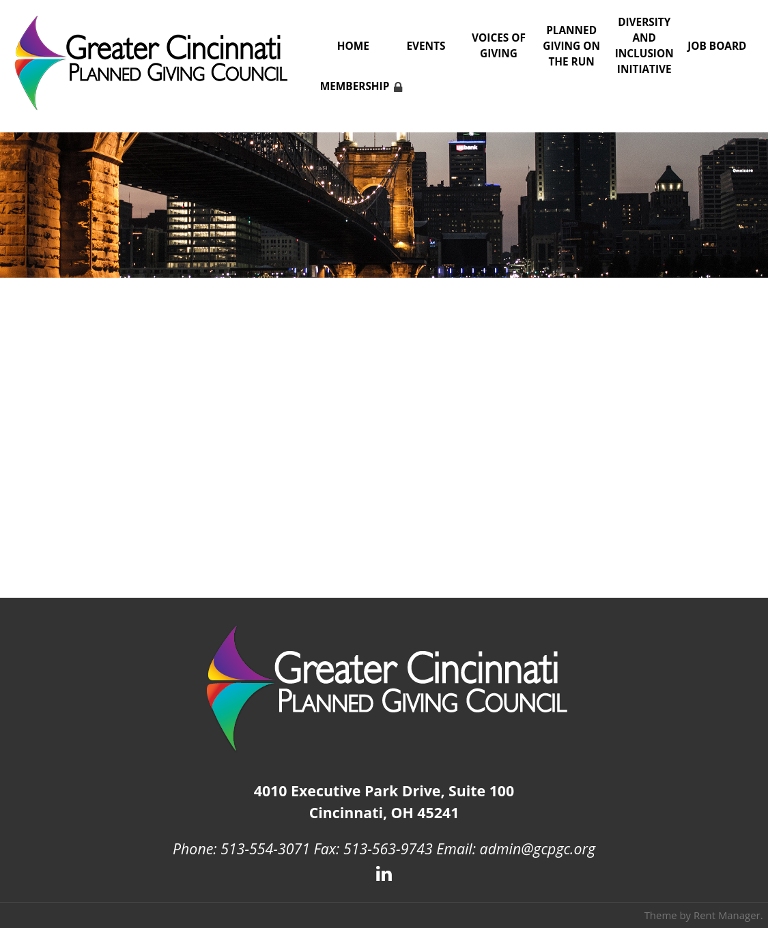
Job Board (716, 46)
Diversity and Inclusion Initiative (644, 45)
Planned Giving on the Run (571, 46)
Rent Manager (727, 915)
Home (353, 46)
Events (425, 46)
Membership (355, 86)
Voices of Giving (499, 46)
